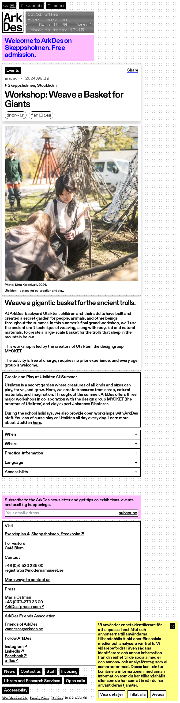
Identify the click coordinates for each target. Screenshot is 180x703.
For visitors (15, 543)
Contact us (31, 671)
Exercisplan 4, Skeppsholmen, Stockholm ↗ (44, 534)
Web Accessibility (15, 698)
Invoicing (69, 671)
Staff (51, 671)
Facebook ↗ (15, 656)
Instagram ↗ (16, 647)
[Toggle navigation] (56, 5)
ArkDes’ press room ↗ (24, 607)
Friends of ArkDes (21, 624)
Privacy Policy (39, 698)
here (37, 423)
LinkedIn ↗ (14, 651)
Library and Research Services (32, 681)
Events (12, 70)
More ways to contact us (27, 580)
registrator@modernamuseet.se (34, 570)
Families (41, 115)
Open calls (75, 681)
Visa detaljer (111, 694)
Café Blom (14, 548)
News (9, 671)
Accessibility (15, 690)
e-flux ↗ (12, 661)
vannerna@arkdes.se (24, 629)
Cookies (57, 698)
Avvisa (158, 694)
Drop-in (16, 115)
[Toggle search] (31, 5)
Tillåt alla (138, 694)
